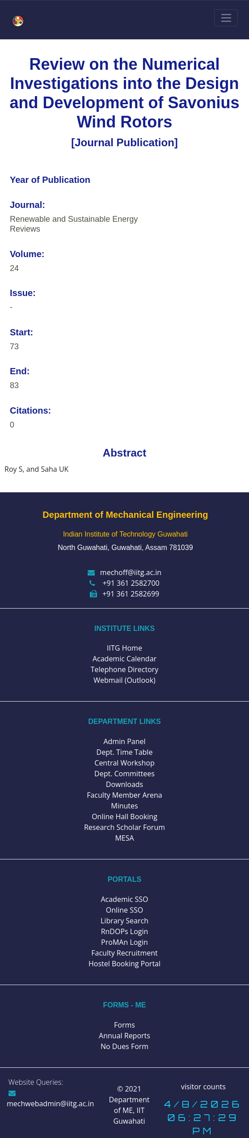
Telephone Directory (125, 669)
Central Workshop (124, 763)
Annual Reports (124, 1036)
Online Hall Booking (124, 816)
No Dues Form (124, 1046)
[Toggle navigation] (226, 17)
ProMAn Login (124, 942)
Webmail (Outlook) (124, 680)
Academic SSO (124, 899)
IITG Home (124, 648)
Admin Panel (124, 741)
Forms (124, 1025)
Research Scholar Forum (124, 827)
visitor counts (203, 1086)
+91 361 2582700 (124, 583)
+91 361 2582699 (124, 594)
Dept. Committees (124, 773)
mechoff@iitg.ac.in (124, 572)
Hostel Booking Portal (124, 964)
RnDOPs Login (124, 931)
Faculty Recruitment (124, 953)
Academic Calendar (124, 659)
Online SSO (124, 910)
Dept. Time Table (125, 752)
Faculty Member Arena (124, 795)
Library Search (124, 921)
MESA (124, 838)
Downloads (124, 784)
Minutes (124, 806)
